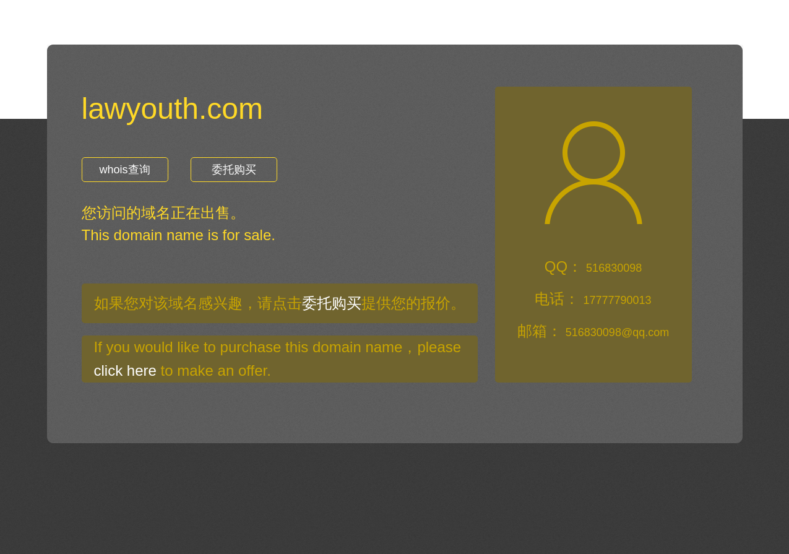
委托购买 (234, 169)
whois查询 (124, 169)
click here (125, 370)
